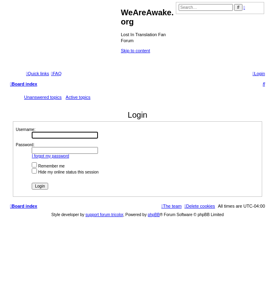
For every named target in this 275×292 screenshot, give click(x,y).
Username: (25, 129)
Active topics (78, 97)
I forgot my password (50, 156)
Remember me (48, 166)
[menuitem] (56, 73)
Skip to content (135, 50)
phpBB (154, 214)
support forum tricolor (104, 214)
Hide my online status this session (65, 172)
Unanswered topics (43, 97)
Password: (25, 145)
